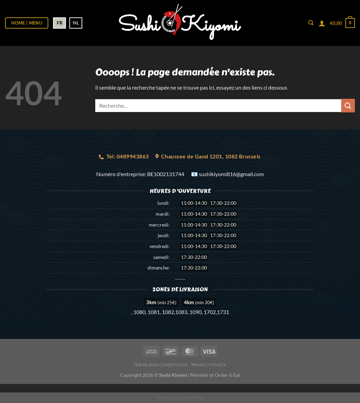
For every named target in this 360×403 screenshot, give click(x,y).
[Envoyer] (348, 105)
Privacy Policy (209, 364)
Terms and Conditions (160, 364)
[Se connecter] (322, 23)
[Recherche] (310, 22)
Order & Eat (227, 375)
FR (60, 23)
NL (76, 23)
